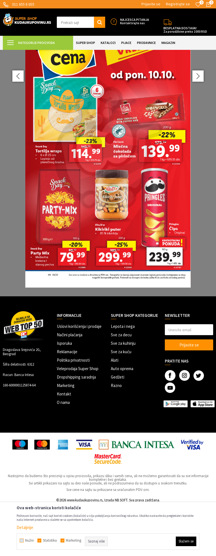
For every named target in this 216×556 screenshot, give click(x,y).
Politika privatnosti (73, 410)
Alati (114, 410)
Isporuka (64, 393)
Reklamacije (67, 401)
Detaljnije (25, 527)
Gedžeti (117, 427)
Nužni (29, 540)
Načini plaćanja (69, 384)
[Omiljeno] (198, 4)
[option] (108, 197)
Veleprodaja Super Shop (77, 418)
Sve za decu (121, 384)
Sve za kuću (121, 401)
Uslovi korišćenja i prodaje (79, 376)
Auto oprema (122, 418)
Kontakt (64, 444)
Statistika (50, 540)
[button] (81, 22)
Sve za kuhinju (123, 393)
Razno (116, 435)
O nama (63, 452)
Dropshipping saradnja (76, 427)
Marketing (66, 435)
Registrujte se (178, 3)
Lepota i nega (123, 376)
